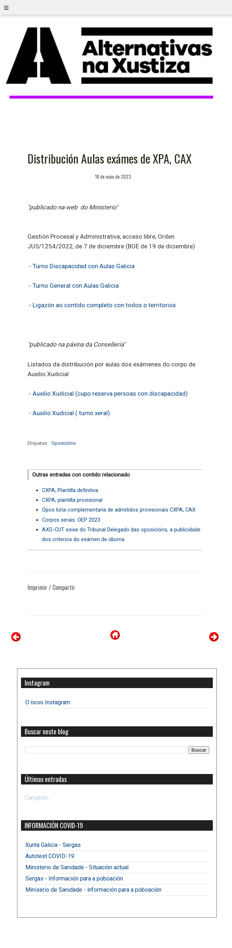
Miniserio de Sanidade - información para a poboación (93, 889)
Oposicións (63, 443)
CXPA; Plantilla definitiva (70, 490)
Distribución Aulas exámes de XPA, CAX (109, 158)
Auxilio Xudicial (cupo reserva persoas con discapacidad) (110, 393)
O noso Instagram (47, 702)
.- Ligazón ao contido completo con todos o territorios (102, 305)
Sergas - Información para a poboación (74, 878)
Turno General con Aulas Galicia (75, 285)
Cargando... (38, 797)
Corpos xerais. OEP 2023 (71, 520)
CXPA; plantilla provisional (72, 500)
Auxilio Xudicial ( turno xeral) (70, 413)
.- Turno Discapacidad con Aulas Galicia (81, 266)
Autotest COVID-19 (49, 856)
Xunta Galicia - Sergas (53, 845)
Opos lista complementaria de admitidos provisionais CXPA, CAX (118, 509)
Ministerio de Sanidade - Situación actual (76, 867)
